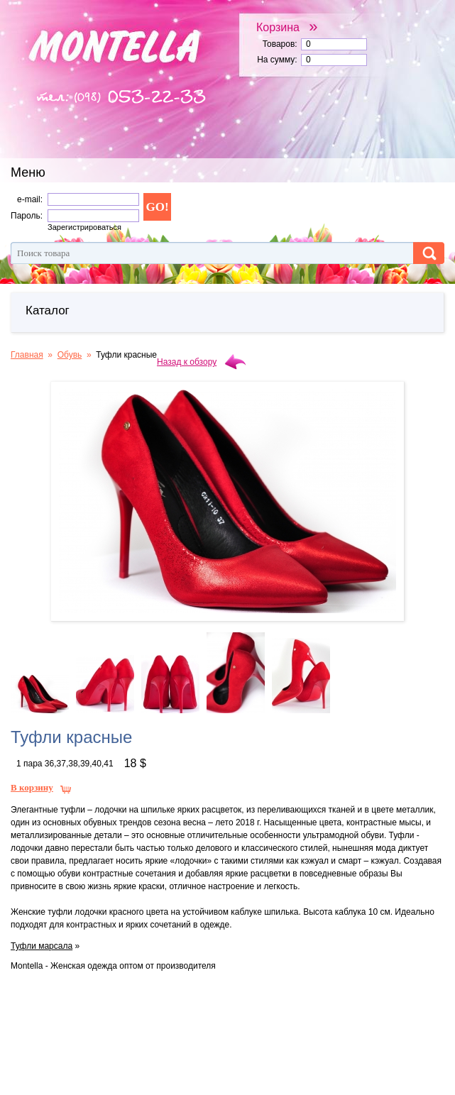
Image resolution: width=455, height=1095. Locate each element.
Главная (27, 355)
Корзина (287, 27)
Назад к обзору (186, 362)
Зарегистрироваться (84, 227)
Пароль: (27, 216)
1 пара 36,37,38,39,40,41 (65, 764)
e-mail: (30, 199)
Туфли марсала (41, 946)
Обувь (69, 355)
